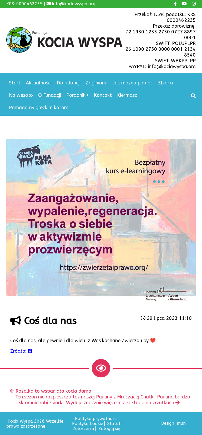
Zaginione (96, 83)
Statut (113, 423)
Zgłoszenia (83, 428)
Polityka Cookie (87, 423)
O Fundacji (49, 95)
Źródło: (21, 351)
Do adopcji (68, 83)
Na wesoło (21, 95)
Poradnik (75, 95)
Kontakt (103, 95)
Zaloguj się (109, 428)
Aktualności (39, 83)
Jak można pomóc (133, 83)
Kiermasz (127, 95)
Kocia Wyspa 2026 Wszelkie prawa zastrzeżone (34, 424)
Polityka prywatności (96, 418)
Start (15, 83)
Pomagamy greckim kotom (38, 107)
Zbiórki (165, 83)
